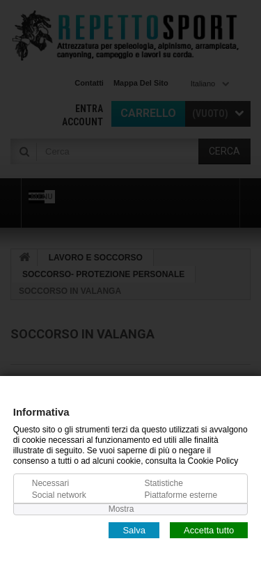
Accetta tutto (209, 529)
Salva (133, 529)
